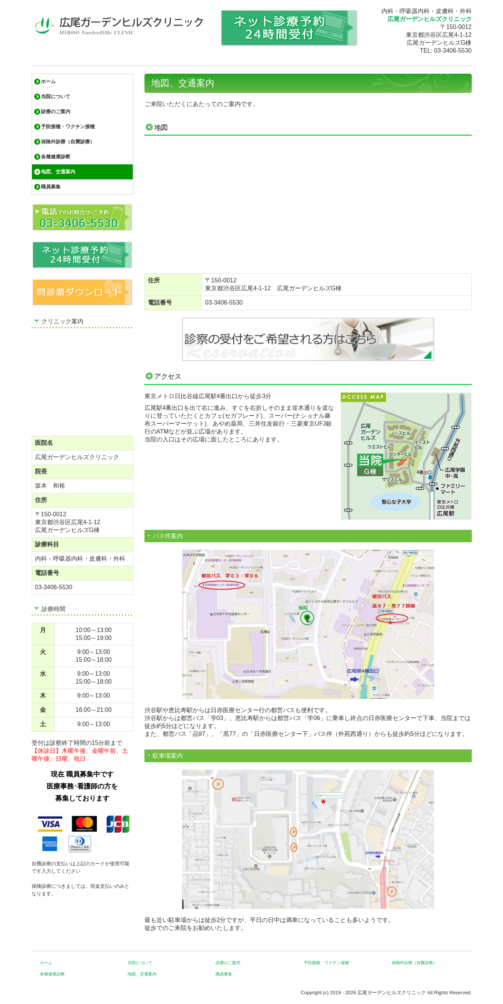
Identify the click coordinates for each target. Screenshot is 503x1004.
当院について (55, 96)
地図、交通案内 (58, 171)
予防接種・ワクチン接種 (68, 126)
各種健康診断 (55, 156)
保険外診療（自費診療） (68, 141)
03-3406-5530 (453, 50)
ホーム (48, 81)
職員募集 (51, 187)
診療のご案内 (55, 111)
